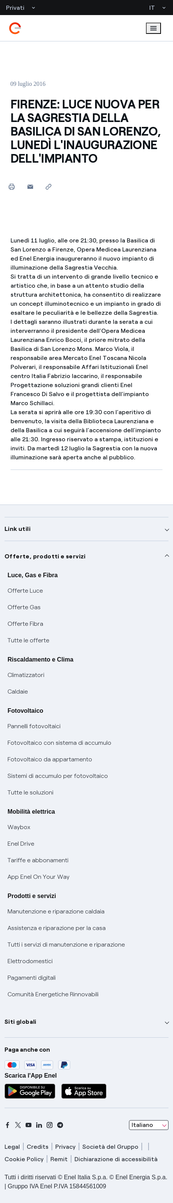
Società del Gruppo (110, 1146)
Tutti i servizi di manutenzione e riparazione (66, 944)
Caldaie (18, 691)
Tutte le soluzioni (30, 792)
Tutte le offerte (28, 640)
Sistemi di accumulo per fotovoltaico (58, 775)
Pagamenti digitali (32, 977)
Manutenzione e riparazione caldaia (56, 911)
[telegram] (60, 1125)
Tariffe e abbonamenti (38, 860)
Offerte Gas (24, 607)
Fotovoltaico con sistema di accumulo (59, 742)
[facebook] (8, 1125)
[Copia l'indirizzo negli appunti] (48, 186)
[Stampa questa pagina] (11, 186)
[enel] (15, 28)
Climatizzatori (26, 674)
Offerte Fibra (25, 623)
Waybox (19, 827)
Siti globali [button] (20, 1021)
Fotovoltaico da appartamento (50, 759)
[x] (18, 1125)
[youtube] (29, 1125)
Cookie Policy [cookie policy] (24, 1159)
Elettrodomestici (30, 961)
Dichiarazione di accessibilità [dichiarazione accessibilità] (116, 1159)
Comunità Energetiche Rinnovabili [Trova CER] (53, 994)
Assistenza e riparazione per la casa (57, 928)
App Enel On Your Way (39, 876)
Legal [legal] (12, 1146)
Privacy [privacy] (65, 1146)
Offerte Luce (25, 590)
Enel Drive (21, 843)
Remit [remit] (59, 1159)
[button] (30, 186)
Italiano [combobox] (142, 1124)
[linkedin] (39, 1125)
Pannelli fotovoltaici (34, 726)
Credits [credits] (38, 1146)
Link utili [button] (17, 528)
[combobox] (148, 1125)
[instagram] (50, 1125)
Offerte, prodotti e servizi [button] (45, 556)
